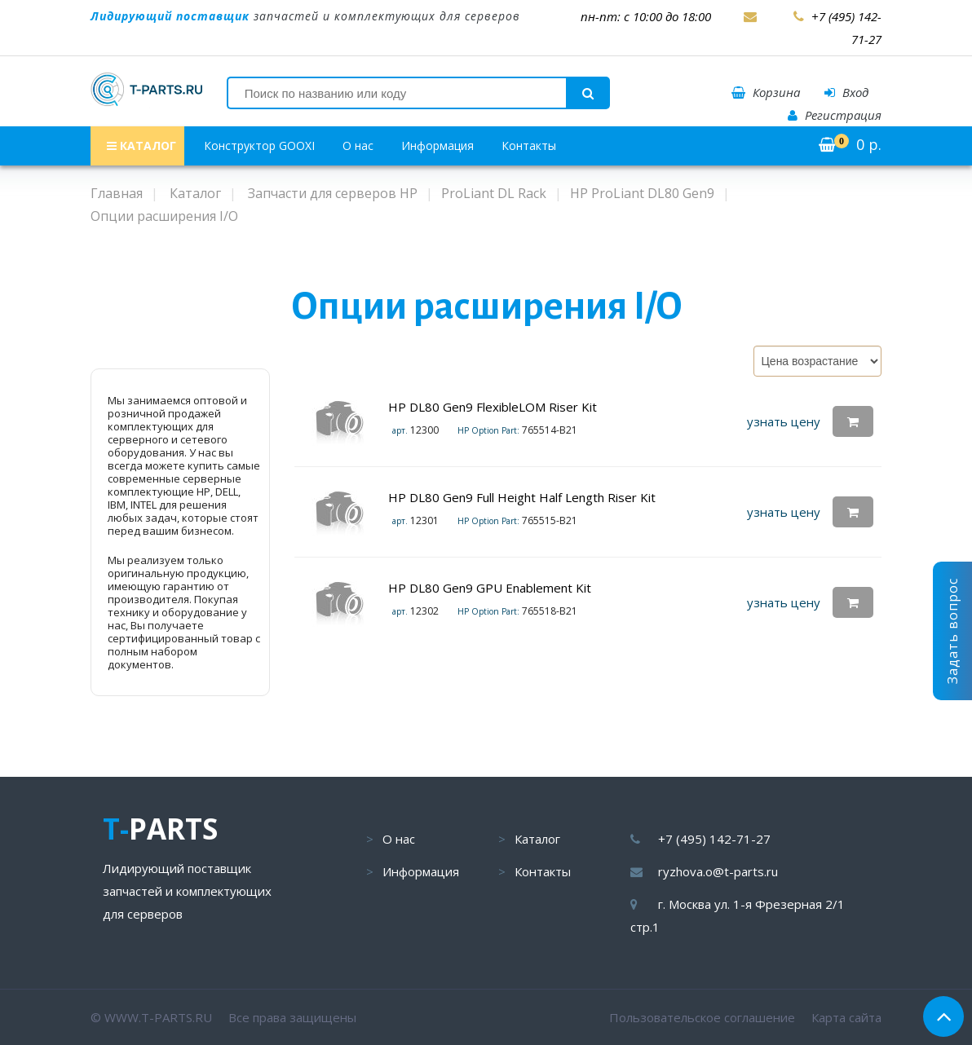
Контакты (528, 145)
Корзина (765, 92)
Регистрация (834, 115)
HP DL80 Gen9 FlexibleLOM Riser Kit (492, 407)
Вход (846, 92)
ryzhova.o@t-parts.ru (718, 871)
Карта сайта (846, 1017)
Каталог (537, 839)
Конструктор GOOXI (259, 145)
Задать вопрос (952, 631)
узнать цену (783, 421)
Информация (437, 145)
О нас (357, 145)
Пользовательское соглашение (702, 1017)
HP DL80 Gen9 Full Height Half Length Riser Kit (522, 497)
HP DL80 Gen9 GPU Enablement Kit (489, 588)
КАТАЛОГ (141, 145)
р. (850, 144)
